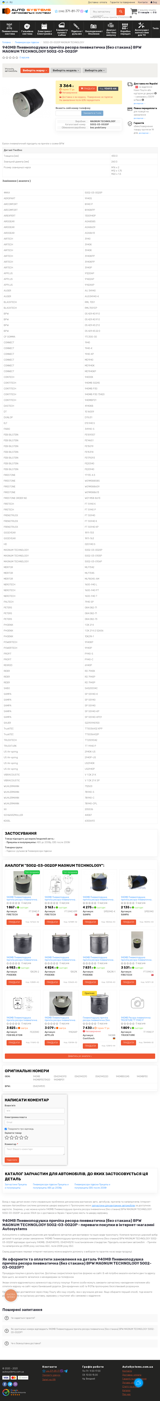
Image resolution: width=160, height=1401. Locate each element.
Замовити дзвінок (51, 1375)
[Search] (121, 11)
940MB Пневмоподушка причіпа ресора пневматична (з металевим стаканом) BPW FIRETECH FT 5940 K (136, 958)
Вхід (154, 2)
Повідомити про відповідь (19, 1129)
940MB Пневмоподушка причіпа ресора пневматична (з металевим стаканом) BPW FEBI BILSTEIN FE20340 (22, 1019)
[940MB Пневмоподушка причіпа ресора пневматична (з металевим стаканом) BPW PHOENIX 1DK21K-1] (99, 943)
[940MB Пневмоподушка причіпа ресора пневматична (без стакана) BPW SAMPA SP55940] (137, 882)
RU (11, 2)
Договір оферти (130, 1382)
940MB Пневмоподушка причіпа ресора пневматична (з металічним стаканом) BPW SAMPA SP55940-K (98, 898)
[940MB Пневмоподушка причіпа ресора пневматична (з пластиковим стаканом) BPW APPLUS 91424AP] (60, 1003)
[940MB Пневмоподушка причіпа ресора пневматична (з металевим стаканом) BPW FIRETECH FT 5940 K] (137, 943)
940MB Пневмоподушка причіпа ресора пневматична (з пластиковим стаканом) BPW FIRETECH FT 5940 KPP (61, 898)
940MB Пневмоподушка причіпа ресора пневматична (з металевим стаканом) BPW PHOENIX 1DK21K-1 (98, 958)
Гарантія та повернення (122, 2)
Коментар (11, 1144)
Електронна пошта (16, 1117)
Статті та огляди (130, 1386)
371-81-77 (67, 11)
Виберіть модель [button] (66, 70)
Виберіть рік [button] (95, 70)
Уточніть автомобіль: (11, 69)
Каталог (126, 1390)
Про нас (126, 1394)
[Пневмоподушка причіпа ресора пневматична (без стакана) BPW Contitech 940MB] (99, 1003)
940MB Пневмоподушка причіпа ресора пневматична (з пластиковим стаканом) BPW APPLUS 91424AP (61, 1019)
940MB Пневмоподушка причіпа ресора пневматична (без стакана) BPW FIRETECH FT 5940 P (23, 898)
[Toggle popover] (138, 1383)
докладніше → (139, 103)
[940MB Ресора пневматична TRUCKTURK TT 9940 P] (137, 1003)
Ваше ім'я (10, 1105)
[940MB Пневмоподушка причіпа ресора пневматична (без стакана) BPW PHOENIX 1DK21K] (61, 943)
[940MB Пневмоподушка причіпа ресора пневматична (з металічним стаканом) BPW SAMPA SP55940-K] (99, 882)
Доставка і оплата (97, 2)
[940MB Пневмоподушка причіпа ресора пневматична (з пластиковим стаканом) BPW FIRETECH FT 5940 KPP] (61, 883)
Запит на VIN (48, 1379)
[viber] (15, 1384)
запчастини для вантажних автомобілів (113, 1205)
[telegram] (10, 1384)
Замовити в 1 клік (92, 113)
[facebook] (4, 1384)
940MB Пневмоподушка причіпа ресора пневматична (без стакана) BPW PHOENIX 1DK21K (60, 958)
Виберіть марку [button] (35, 70)
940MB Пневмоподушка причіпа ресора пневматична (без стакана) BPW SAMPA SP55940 (136, 898)
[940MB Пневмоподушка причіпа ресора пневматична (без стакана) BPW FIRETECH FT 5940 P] (22, 883)
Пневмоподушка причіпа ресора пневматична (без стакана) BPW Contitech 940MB (99, 1019)
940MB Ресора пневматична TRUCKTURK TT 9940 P (135, 1019)
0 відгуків (24, 57)
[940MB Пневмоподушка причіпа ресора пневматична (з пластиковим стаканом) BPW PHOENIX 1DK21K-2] (23, 943)
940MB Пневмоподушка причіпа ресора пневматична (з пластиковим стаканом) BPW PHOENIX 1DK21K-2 (23, 958)
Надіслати (12, 1160)
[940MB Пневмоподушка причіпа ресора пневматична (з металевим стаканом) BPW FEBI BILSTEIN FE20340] (23, 1003)
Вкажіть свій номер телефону (73, 108)
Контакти (143, 2)
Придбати (88, 88)
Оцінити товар (13, 1133)
